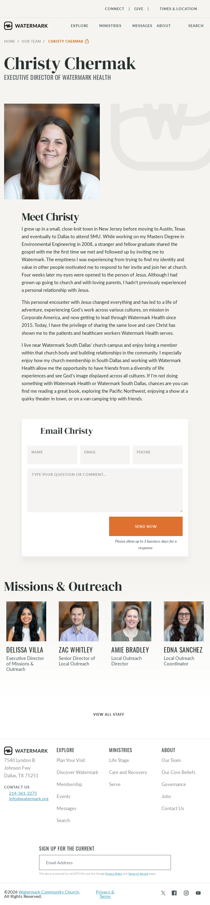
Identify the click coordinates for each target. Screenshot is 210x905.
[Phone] (158, 455)
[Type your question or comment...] (105, 490)
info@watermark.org (28, 798)
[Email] (105, 455)
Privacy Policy (113, 873)
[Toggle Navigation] (175, 8)
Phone (144, 452)
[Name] (52, 455)
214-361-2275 (23, 793)
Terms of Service (138, 873)
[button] (113, 25)
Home (9, 41)
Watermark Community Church (49, 892)
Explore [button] (79, 25)
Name (37, 452)
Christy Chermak (68, 41)
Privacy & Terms (105, 894)
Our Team (31, 41)
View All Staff (105, 715)
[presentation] (66, 527)
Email (90, 452)
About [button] (164, 25)
